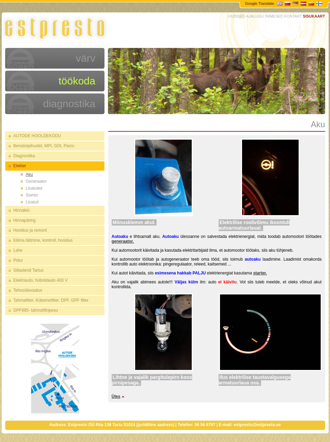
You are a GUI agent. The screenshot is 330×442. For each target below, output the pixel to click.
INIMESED (274, 16)
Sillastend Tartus (28, 270)
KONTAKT (293, 16)
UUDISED (237, 16)
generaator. (123, 241)
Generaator (36, 181)
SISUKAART (314, 16)
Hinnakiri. (22, 210)
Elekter (19, 165)
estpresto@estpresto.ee (257, 424)
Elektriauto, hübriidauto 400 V (40, 280)
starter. (260, 273)
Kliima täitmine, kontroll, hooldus (43, 240)
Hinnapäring (24, 220)
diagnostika (69, 103)
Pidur (18, 260)
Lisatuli (32, 202)
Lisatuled (34, 188)
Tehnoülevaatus (27, 290)
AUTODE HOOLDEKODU (37, 135)
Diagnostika (24, 155)
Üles (116, 396)
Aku (29, 174)
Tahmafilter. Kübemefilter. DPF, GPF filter (51, 300)
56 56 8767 (204, 424)
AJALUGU (255, 16)
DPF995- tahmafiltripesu (35, 310)
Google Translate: (260, 3)
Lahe (18, 250)
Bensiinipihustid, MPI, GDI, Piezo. (44, 145)
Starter (32, 195)
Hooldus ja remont (30, 230)
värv (86, 58)
